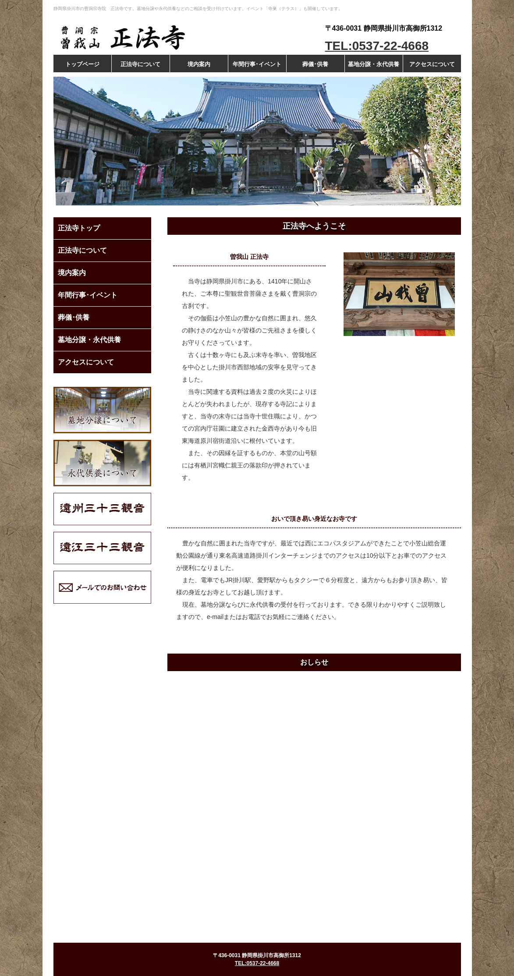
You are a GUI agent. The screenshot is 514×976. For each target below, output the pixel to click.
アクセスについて (432, 64)
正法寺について (140, 64)
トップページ (82, 64)
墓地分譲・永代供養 (373, 64)
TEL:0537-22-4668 (377, 46)
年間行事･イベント (257, 64)
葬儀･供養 (315, 64)
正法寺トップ (79, 228)
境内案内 (199, 64)
